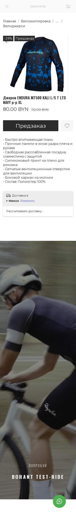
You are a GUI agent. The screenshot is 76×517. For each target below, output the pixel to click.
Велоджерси (14, 26)
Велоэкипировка (35, 21)
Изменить (27, 201)
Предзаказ (31, 125)
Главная (9, 21)
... (57, 21)
